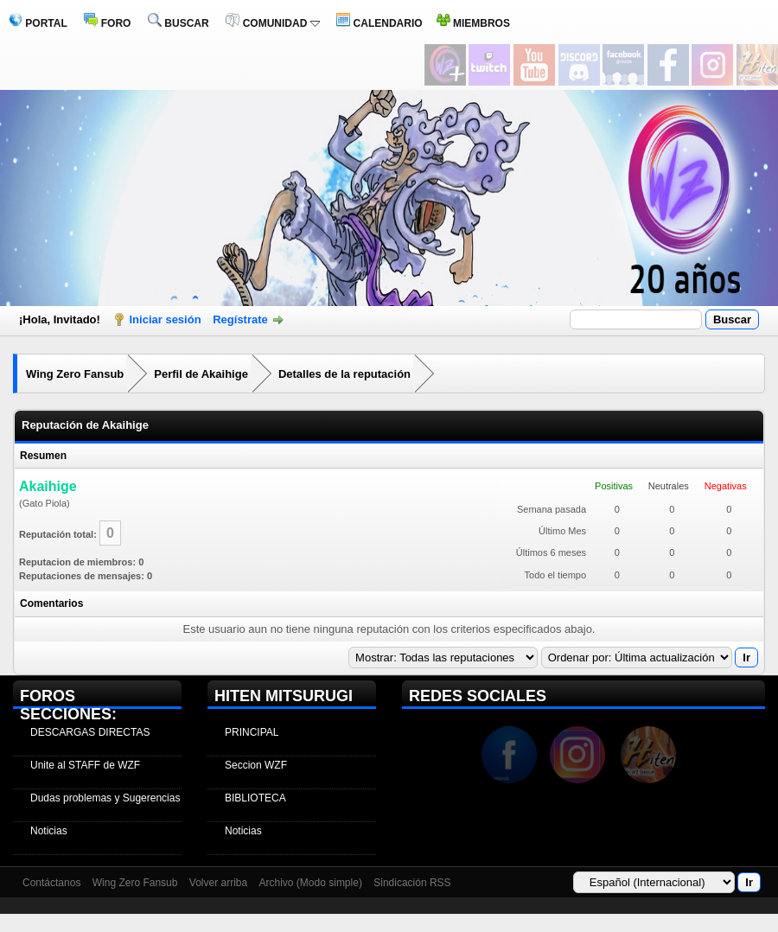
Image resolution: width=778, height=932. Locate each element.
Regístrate (240, 319)
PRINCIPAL (251, 732)
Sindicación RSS (411, 883)
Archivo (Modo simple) (310, 883)
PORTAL (38, 23)
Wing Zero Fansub (75, 373)
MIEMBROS (473, 23)
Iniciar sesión (165, 319)
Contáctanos (51, 883)
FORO (107, 23)
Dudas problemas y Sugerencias (105, 798)
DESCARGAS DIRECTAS (90, 732)
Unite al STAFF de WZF (85, 765)
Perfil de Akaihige (201, 373)
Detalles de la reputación (344, 373)
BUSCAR (178, 23)
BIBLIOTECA (255, 798)
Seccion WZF (256, 765)
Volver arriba (218, 883)
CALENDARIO (379, 23)
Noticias (48, 831)
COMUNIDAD (272, 23)
